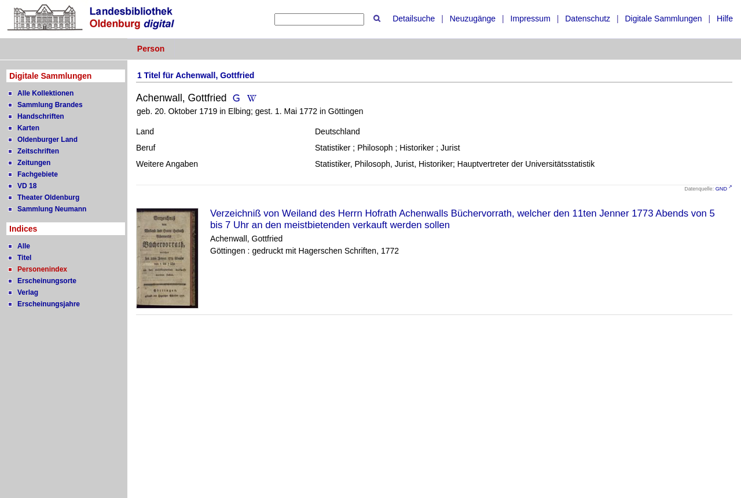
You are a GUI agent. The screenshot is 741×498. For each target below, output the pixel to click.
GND (721, 189)
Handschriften (40, 116)
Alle (23, 246)
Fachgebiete (37, 174)
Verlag (27, 292)
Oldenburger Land (47, 140)
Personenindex (42, 269)
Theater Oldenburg (48, 197)
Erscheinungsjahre (48, 304)
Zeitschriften (38, 151)
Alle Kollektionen (45, 93)
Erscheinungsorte (46, 281)
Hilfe (725, 18)
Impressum (531, 18)
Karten (28, 128)
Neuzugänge (473, 18)
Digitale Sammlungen (663, 18)
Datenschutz (587, 18)
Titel (24, 258)
